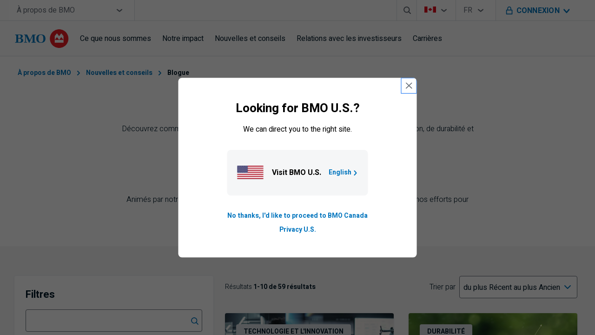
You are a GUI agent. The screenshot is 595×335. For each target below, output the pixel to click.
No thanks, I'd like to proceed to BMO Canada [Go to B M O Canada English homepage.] (297, 216)
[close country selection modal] (409, 85)
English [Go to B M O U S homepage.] (344, 172)
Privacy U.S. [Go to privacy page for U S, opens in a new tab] (297, 229)
